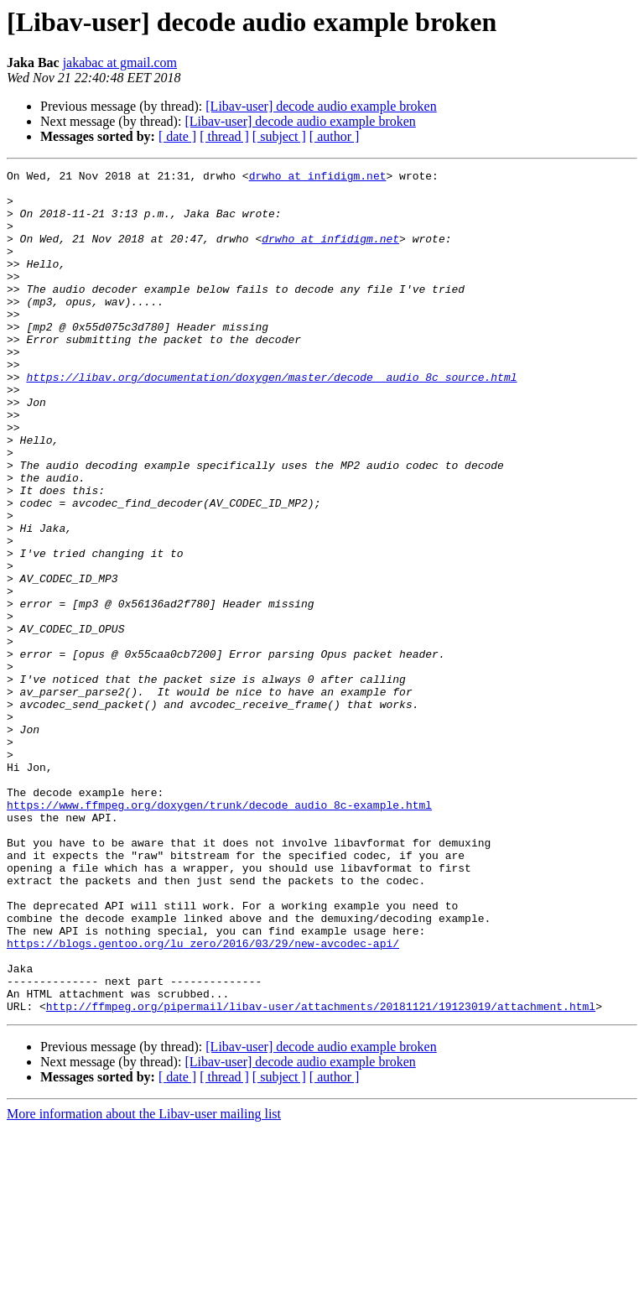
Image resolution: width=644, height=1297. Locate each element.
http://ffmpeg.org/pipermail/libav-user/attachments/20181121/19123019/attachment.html (320, 1174)
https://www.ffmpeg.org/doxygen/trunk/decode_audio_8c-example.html (219, 932)
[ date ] (177, 136)
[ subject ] (279, 136)
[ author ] (334, 136)
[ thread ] (224, 136)
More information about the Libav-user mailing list (144, 1282)
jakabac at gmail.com (120, 62)
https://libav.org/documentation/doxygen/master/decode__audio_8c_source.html (271, 419)
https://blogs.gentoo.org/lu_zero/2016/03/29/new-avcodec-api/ (203, 1099)
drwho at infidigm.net (318, 177)
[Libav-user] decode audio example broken (320, 106)
